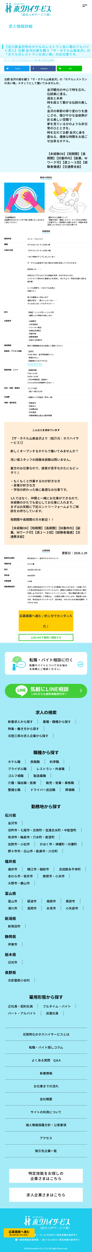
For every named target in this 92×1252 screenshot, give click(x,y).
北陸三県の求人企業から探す (28, 735)
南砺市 (51, 901)
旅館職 (35, 761)
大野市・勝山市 (19, 883)
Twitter (18, 68)
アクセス (46, 1138)
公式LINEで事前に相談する (46, 637)
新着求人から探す (20, 721)
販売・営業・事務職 (60, 782)
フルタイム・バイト (57, 1006)
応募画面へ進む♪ (46, 620)
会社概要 (46, 1099)
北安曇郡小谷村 (19, 980)
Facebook (44, 68)
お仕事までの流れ (46, 1086)
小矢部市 (72, 908)
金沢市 (12, 823)
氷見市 (51, 908)
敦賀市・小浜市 (54, 876)
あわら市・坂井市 (20, 876)
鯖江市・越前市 (38, 869)
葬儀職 (70, 789)
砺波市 (32, 901)
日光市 (12, 962)
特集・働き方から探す (23, 728)
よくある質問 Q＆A (46, 1060)
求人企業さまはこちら (46, 1194)
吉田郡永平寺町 (70, 869)
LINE (70, 68)
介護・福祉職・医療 (22, 782)
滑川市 (12, 908)
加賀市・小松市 (19, 844)
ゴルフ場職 (16, 775)
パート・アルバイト (22, 1013)
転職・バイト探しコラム (46, 1047)
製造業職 (39, 775)
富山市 (12, 901)
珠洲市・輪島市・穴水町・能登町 (31, 837)
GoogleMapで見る (34, 364)
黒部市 (70, 901)
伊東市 (12, 944)
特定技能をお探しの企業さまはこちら (46, 1176)
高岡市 (32, 908)
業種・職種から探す (57, 721)
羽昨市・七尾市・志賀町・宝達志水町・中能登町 (42, 830)
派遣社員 (52, 1013)
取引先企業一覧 (46, 1150)
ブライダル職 (17, 768)
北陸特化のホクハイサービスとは (46, 1034)
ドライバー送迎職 (42, 789)
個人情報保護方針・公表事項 (46, 1125)
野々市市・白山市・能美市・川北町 (33, 851)
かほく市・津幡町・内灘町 (58, 844)
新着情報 (46, 1073)
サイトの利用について (46, 1112)
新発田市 (14, 926)
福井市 (12, 869)
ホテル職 (14, 761)
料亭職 (54, 761)
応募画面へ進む (19, 1232)
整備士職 (14, 789)
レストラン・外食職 (50, 768)
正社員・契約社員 (20, 1006)
